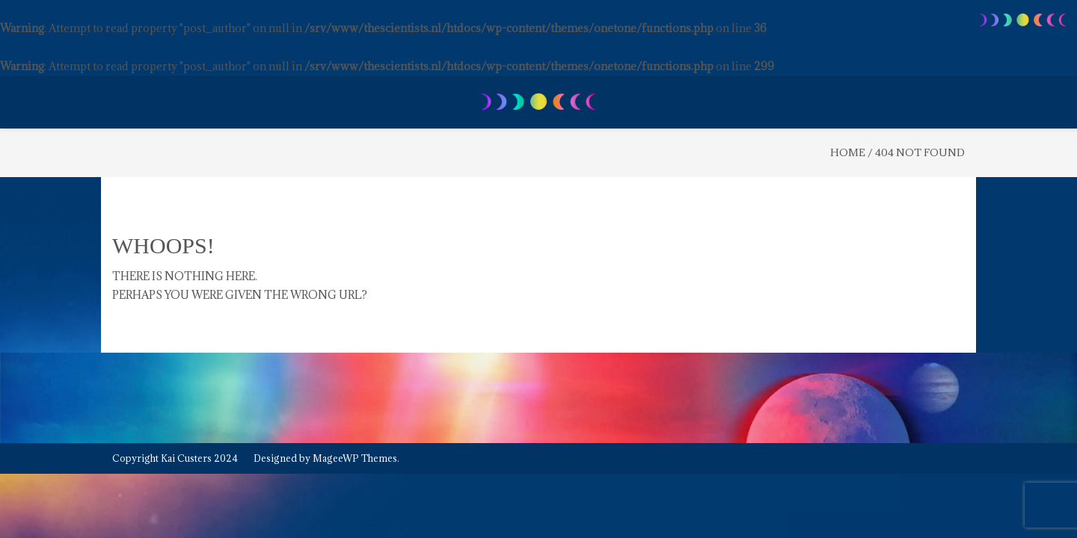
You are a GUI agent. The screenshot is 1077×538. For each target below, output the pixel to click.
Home (847, 152)
